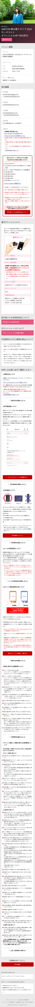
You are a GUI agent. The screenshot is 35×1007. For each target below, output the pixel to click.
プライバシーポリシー (11, 999)
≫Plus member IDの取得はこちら (14, 136)
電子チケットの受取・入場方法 (17, 653)
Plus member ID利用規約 (23, 999)
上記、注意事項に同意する (18, 950)
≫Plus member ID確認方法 (12, 183)
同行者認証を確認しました (18, 484)
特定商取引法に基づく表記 (21, 1002)
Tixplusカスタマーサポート (16, 988)
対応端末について (17, 535)
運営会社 (31, 1002)
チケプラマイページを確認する (17, 477)
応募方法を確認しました (18, 400)
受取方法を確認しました (18, 660)
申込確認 (17, 964)
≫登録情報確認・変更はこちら (12, 150)
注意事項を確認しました (18, 737)
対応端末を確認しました (18, 543)
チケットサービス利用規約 (8, 1002)
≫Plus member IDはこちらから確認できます (15, 382)
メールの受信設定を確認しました (18, 581)
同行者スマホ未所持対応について (17, 212)
